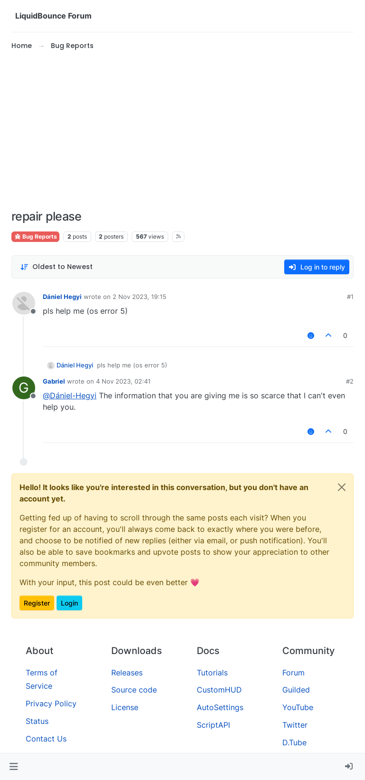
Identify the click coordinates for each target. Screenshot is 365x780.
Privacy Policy (51, 703)
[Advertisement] (182, 130)
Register (37, 603)
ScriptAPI (213, 725)
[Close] (341, 487)
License (124, 707)
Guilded (296, 689)
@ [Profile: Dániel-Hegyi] (69, 395)
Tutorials (212, 672)
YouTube (297, 707)
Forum (293, 672)
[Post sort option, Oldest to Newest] (56, 267)
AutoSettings (220, 707)
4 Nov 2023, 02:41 (123, 381)
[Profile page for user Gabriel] (23, 387)
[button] (13, 766)
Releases (127, 672)
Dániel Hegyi (62, 296)
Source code (134, 689)
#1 (350, 296)
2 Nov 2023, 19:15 (139, 296)
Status (37, 721)
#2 (350, 381)
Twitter (294, 725)
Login (69, 603)
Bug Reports (35, 236)
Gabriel (54, 381)
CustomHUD (219, 689)
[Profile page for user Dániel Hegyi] (23, 303)
